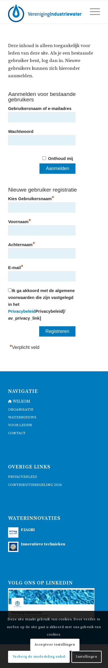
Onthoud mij (60, 158)
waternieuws (22, 417)
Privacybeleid (21, 311)
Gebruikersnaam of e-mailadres (39, 108)
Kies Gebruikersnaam (31, 198)
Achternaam (21, 244)
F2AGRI (28, 530)
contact (17, 433)
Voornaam (19, 221)
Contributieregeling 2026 (35, 484)
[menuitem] (92, 11)
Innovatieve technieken (43, 544)
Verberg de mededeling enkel (39, 657)
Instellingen (86, 657)
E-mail (15, 267)
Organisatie (20, 409)
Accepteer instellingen (55, 644)
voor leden (20, 425)
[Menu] (92, 11)
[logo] (45, 11)
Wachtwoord (20, 131)
